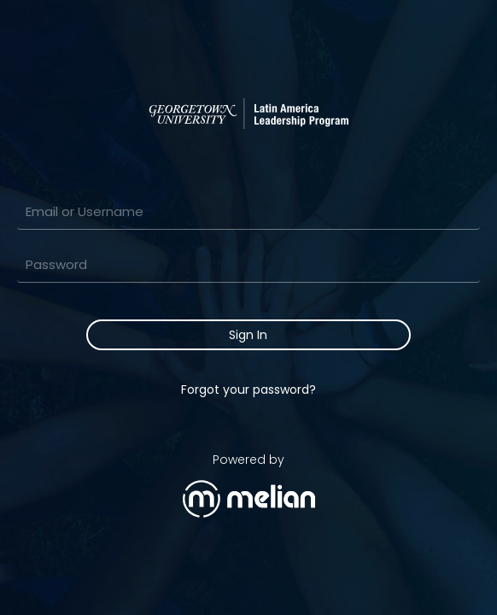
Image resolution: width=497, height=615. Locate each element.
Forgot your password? (248, 389)
